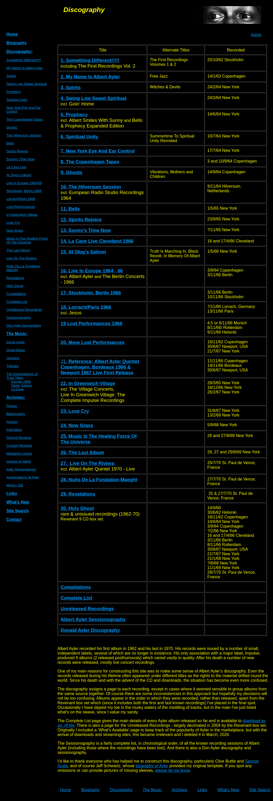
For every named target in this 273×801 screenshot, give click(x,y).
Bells (10, 143)
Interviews (14, 430)
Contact (14, 519)
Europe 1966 (21, 381)
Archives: (15, 397)
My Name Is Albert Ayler (24, 68)
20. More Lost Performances (92, 342)
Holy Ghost (14, 286)
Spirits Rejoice (17, 151)
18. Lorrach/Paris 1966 (86, 307)
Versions (12, 358)
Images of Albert (18, 461)
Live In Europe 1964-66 (24, 183)
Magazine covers (19, 453)
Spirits (11, 76)
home (256, 35)
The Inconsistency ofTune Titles (22, 376)
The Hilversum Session (23, 135)
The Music (152, 790)
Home (65, 790)
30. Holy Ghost (77, 508)
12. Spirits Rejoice (81, 219)
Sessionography (18, 317)
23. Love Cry (75, 411)
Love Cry (13, 223)
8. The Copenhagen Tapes (90, 161)
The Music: (17, 334)
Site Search (17, 511)
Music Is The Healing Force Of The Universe (27, 240)
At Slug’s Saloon (18, 175)
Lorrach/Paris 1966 (20, 199)
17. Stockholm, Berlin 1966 (91, 292)
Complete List (16, 302)
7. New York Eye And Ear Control (98, 151)
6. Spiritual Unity (79, 136)
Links (11, 493)
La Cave (17, 389)
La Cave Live (16, 167)
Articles (12, 422)
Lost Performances (20, 207)
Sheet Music (15, 350)
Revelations (15, 278)
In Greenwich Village (22, 215)
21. (100, 367)
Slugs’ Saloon (21, 385)
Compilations (16, 294)
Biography (90, 790)
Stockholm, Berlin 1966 (23, 191)
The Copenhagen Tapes (24, 119)
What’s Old (14, 485)
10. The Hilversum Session (91, 186)
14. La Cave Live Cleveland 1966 (97, 241)
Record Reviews (18, 438)
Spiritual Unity (16, 100)
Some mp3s (15, 342)
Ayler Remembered (21, 469)
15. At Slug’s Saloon (83, 251)
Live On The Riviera (21, 258)
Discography (121, 790)
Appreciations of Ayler (22, 477)
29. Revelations (78, 494)
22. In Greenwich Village (88, 383)
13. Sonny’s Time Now (86, 230)
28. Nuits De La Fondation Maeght (99, 479)
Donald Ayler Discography (90, 630)
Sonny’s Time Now (20, 159)
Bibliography (15, 414)
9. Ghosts (71, 172)
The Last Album (18, 250)
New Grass (14, 230)
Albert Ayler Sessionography (93, 619)
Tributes (12, 366)
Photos (11, 406)
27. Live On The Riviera (87, 463)
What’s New (17, 502)
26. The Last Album (82, 452)
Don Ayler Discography (23, 325)
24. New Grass (77, 425)
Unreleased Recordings (24, 310)
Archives (179, 790)
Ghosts (11, 127)
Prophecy (13, 92)
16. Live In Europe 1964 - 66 (92, 270)
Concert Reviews (19, 445)
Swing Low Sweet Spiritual (26, 84)
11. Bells (70, 208)
